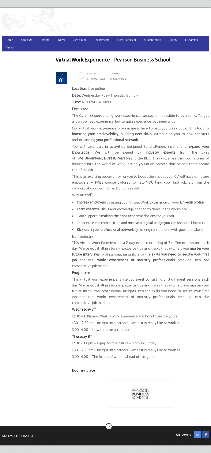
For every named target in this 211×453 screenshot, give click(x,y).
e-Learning (191, 39)
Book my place (83, 370)
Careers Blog (119, 78)
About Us (26, 39)
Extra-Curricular (126, 39)
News (61, 39)
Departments (102, 39)
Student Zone (152, 39)
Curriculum (79, 39)
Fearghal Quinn (97, 78)
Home (9, 39)
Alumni (10, 47)
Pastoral (45, 39)
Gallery (173, 39)
